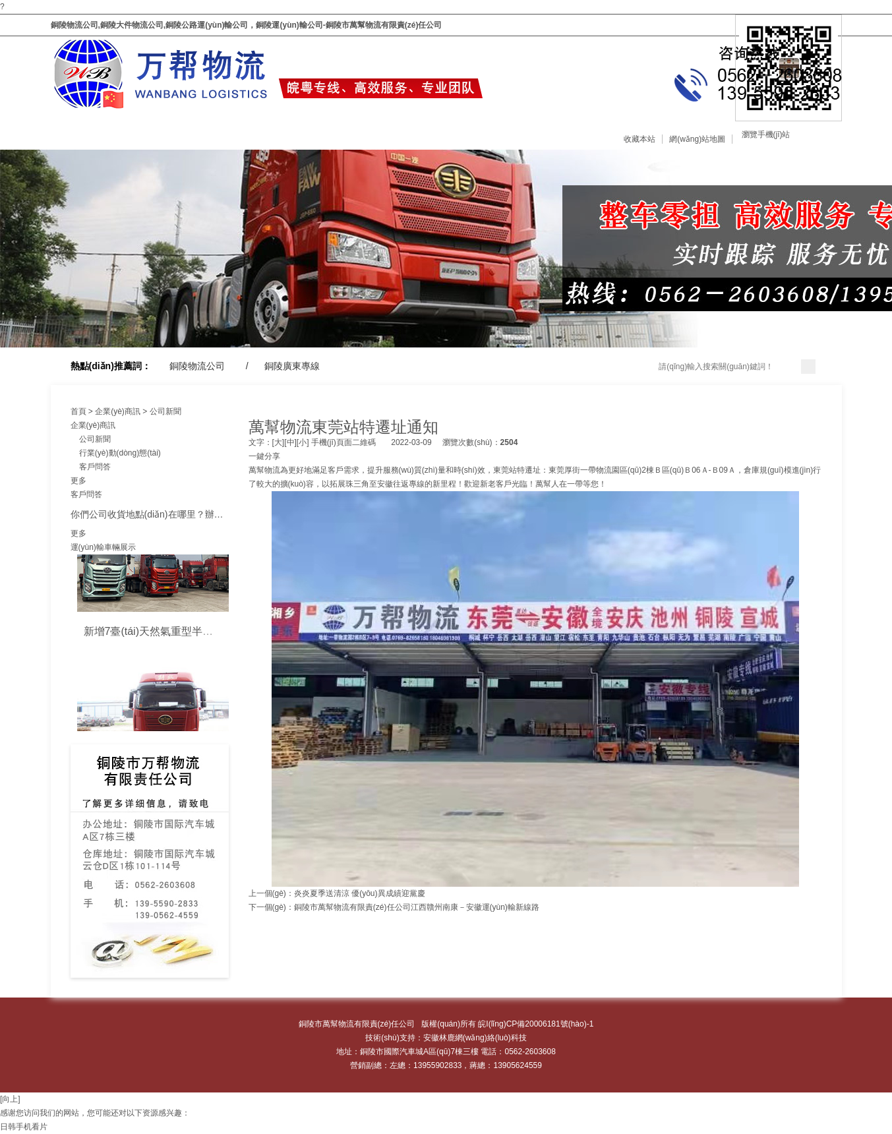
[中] (290, 442)
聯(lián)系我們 (618, 130)
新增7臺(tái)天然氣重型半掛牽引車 (164, 634)
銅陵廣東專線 (292, 366)
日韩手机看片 (23, 1126)
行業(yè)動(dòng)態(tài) (116, 453)
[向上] (10, 1099)
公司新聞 (165, 411)
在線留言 (511, 130)
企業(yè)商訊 (421, 130)
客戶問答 (91, 466)
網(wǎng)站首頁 (35, 130)
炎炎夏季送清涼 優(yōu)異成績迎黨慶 (359, 893)
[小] (303, 442)
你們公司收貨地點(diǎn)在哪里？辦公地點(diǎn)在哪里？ (187, 514)
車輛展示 (316, 130)
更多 (78, 480)
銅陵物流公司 (197, 366)
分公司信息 (710, 130)
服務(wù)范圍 (226, 130)
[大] (278, 442)
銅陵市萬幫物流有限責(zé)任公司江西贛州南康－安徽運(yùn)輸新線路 (416, 907)
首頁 (78, 411)
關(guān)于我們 (132, 130)
